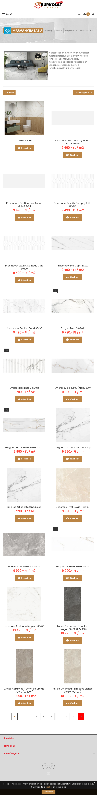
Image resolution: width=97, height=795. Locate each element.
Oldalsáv (9, 92)
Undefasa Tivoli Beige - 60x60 (72, 507)
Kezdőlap (48, 30)
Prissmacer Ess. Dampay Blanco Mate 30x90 (24, 205)
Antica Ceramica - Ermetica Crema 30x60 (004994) (24, 690)
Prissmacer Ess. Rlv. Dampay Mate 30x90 (24, 267)
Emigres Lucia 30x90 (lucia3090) (73, 387)
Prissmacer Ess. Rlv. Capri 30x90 (24, 328)
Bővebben (24, 148)
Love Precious (24, 140)
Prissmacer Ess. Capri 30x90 (72, 265)
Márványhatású (86, 30)
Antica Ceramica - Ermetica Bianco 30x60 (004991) (73, 690)
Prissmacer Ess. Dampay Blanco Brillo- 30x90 (73, 142)
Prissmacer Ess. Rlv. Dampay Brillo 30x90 (72, 205)
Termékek (58, 30)
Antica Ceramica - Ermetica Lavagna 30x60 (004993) (72, 628)
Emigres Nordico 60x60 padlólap (72, 447)
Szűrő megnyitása (83, 92)
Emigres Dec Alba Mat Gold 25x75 (24, 447)
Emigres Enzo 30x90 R (73, 328)
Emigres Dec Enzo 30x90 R (24, 387)
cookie (49, 787)
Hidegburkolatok (71, 30)
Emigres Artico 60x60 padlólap (24, 507)
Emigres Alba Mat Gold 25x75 (72, 566)
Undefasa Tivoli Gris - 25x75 (24, 566)
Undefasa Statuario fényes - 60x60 (24, 626)
